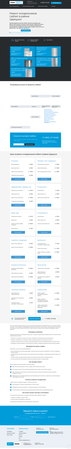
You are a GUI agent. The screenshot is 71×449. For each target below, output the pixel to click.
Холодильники (10, 431)
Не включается (42, 187)
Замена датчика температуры (49, 113)
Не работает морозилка (18, 289)
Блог (20, 438)
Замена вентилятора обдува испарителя (51, 112)
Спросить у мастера (34, 318)
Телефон (32, 417)
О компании (21, 431)
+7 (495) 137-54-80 (45, 2)
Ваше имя (16, 417)
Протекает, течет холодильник (47, 161)
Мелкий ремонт (46, 120)
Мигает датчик (42, 265)
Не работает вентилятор (18, 265)
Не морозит (14, 161)
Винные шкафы (10, 434)
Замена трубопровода (48, 117)
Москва (31, 1)
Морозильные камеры (11, 433)
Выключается (42, 240)
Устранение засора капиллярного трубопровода (50, 122)
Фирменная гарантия (23, 433)
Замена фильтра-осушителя (49, 116)
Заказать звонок (56, 2)
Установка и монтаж (47, 109)
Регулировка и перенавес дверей (50, 114)
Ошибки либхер (42, 289)
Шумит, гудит (15, 213)
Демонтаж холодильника (48, 110)
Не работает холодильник (19, 240)
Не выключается (42, 213)
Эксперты (21, 436)
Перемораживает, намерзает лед (21, 187)
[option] (19, 40)
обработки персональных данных (23, 32)
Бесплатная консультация (42, 432)
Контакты (21, 434)
